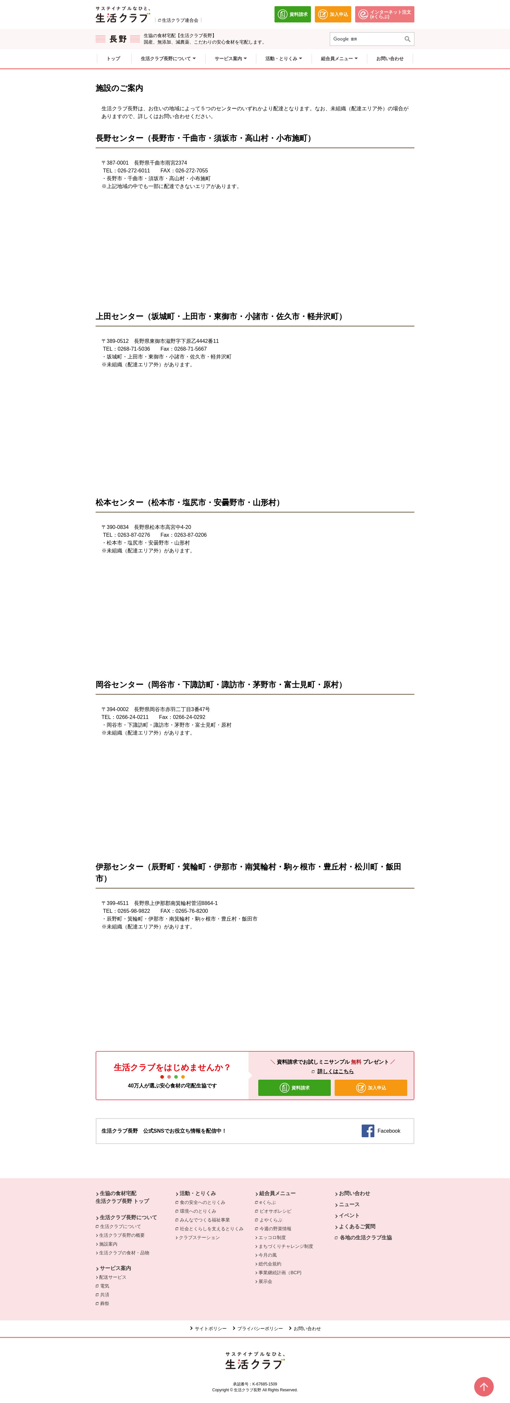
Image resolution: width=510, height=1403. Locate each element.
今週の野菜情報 (277, 1228)
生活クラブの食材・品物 (124, 1252)
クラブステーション (199, 1237)
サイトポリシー (211, 1328)
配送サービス (113, 1277)
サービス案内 (115, 1268)
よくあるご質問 (357, 1226)
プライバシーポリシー (260, 1328)
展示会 (265, 1281)
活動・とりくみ (198, 1193)
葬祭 (106, 1303)
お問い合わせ (354, 1193)
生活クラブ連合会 (180, 20)
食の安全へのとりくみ (204, 1202)
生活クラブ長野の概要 (122, 1235)
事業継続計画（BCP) (280, 1272)
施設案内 (108, 1244)
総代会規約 (270, 1263)
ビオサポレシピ (277, 1211)
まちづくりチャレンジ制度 (286, 1246)
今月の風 (268, 1255)
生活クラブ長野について (128, 1217)
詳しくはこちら (335, 1071)
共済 (106, 1294)
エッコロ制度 (272, 1237)
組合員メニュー (277, 1193)
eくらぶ (269, 1202)
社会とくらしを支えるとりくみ (213, 1228)
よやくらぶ (273, 1219)
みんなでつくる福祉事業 (206, 1219)
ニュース (349, 1204)
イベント (349, 1215)
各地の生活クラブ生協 (366, 1237)
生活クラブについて (122, 1226)
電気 (106, 1285)
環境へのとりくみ (200, 1211)
